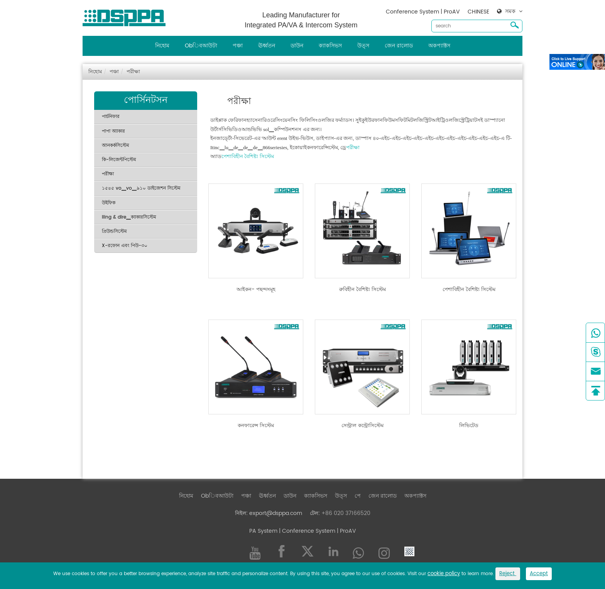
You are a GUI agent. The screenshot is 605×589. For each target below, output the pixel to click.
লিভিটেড (468, 426)
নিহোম (162, 45)
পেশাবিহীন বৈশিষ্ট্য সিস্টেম (247, 156)
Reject (507, 574)
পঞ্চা (238, 45)
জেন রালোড (399, 45)
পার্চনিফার (111, 116)
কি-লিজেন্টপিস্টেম (119, 159)
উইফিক (108, 203)
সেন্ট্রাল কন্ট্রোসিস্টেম (362, 426)
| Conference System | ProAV (316, 531)
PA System (263, 531)
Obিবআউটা (201, 45)
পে (358, 495)
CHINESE (478, 11)
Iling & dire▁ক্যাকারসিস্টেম (129, 217)
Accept (539, 574)
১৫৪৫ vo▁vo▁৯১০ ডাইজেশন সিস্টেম (141, 188)
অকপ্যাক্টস (439, 45)
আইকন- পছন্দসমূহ (256, 290)
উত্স (363, 45)
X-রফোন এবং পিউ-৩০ (124, 245)
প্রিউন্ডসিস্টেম (114, 231)
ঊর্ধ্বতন (266, 45)
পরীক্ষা (133, 72)
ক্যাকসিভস (330, 45)
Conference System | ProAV (423, 11)
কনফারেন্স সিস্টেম (256, 426)
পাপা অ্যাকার (113, 131)
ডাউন (297, 45)
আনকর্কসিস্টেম (115, 145)
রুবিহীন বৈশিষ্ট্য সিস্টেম (362, 290)
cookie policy (444, 574)
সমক (510, 11)
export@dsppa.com (275, 513)
